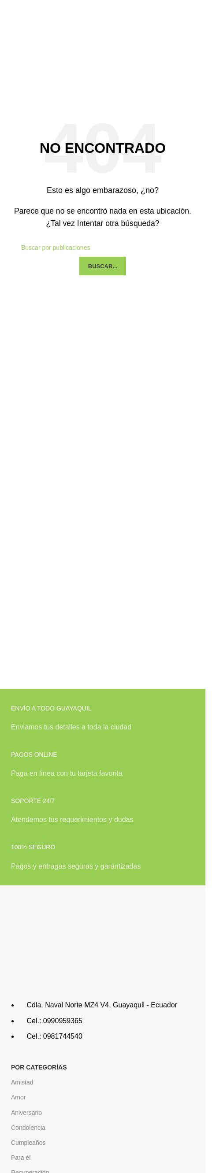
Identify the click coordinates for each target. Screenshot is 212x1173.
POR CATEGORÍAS (39, 1067)
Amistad (22, 1082)
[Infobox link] (102, 723)
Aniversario (26, 1112)
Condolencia (28, 1127)
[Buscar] (103, 247)
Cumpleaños (28, 1142)
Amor (18, 1097)
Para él (20, 1157)
